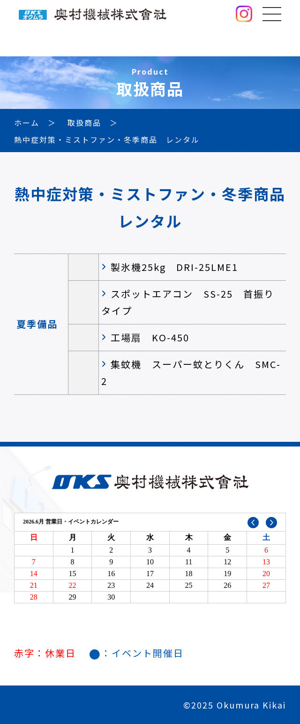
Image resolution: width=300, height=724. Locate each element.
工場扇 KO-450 (150, 337)
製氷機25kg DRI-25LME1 (174, 267)
